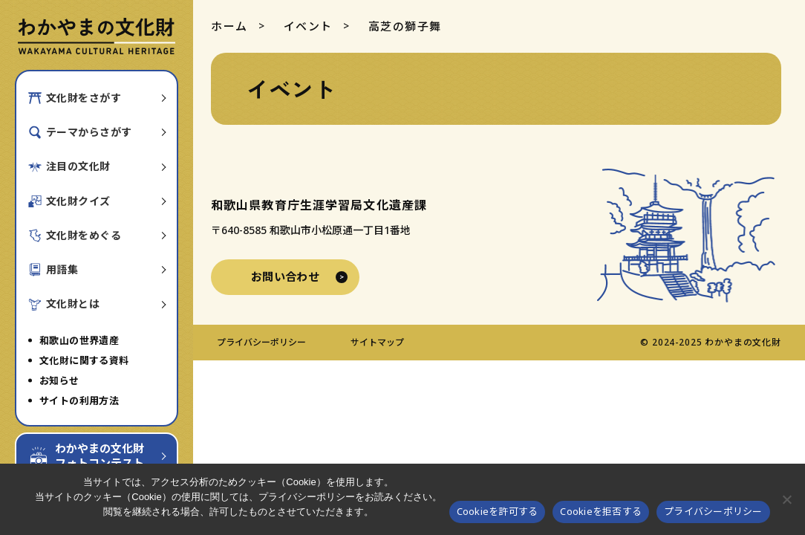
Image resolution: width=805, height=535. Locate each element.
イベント (308, 26)
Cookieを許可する (497, 511)
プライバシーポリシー (261, 342)
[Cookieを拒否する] (786, 499)
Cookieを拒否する (601, 511)
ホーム (229, 26)
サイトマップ (377, 342)
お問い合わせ (285, 276)
